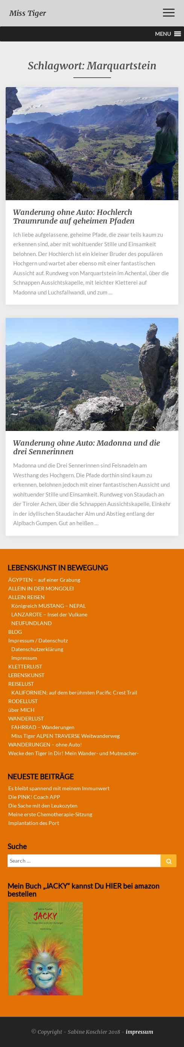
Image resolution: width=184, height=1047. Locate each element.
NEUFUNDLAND (31, 623)
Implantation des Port (33, 823)
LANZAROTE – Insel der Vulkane (49, 614)
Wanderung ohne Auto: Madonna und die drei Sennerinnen (86, 447)
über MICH (21, 710)
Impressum (24, 658)
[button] (163, 33)
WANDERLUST (26, 718)
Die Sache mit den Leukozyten (43, 805)
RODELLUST (23, 701)
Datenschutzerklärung (37, 649)
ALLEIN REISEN (26, 597)
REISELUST (21, 684)
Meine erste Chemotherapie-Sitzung (50, 814)
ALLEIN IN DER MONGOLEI (41, 588)
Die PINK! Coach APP (34, 797)
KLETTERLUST (25, 666)
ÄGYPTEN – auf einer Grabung (44, 579)
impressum (139, 1032)
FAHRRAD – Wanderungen (43, 727)
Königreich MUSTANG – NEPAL (48, 605)
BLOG (15, 632)
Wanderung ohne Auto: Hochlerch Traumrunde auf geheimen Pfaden (74, 216)
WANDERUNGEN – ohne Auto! (45, 744)
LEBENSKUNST (26, 675)
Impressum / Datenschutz (38, 640)
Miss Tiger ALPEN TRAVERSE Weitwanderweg (65, 736)
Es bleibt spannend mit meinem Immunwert (58, 788)
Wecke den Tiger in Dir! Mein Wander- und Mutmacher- (73, 753)
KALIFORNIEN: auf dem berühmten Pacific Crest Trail (74, 692)
